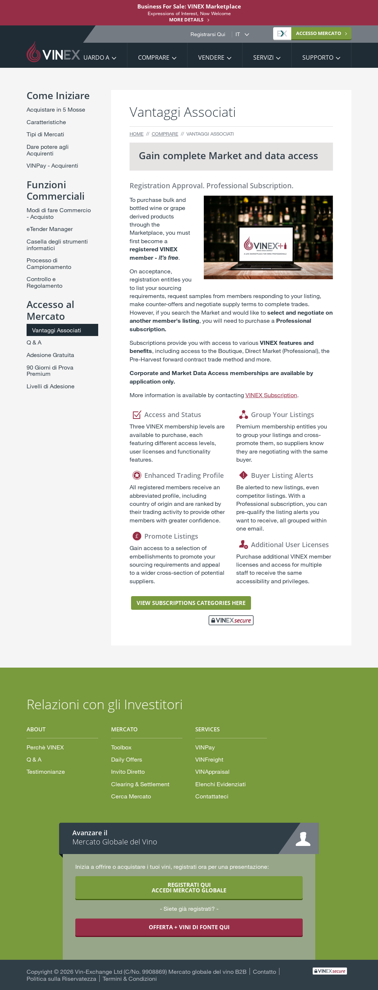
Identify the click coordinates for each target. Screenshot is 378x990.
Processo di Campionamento (49, 263)
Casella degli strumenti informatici (57, 244)
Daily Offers (126, 759)
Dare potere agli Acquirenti (48, 150)
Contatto (264, 971)
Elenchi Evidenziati (220, 783)
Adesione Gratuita (50, 354)
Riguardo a (91, 57)
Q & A (34, 342)
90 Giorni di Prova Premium (50, 370)
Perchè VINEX (45, 747)
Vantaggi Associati (56, 329)
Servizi (263, 57)
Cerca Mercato (131, 796)
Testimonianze (46, 771)
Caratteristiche (46, 121)
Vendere (211, 57)
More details (186, 19)
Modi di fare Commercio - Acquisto (59, 213)
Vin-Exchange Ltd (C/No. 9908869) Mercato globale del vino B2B (161, 971)
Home (137, 134)
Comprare (153, 57)
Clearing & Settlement (140, 783)
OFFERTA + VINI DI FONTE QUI (189, 927)
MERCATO (309, 33)
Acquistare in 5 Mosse (56, 109)
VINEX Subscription (271, 394)
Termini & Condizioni (130, 978)
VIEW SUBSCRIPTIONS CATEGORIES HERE (191, 602)
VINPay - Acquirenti (52, 165)
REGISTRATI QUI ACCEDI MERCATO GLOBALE (189, 887)
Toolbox (121, 747)
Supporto (317, 57)
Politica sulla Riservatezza (61, 978)
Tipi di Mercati (45, 133)
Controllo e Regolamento (44, 282)
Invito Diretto (128, 771)
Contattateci (211, 796)
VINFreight (209, 759)
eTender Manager (50, 228)
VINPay (205, 747)
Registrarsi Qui (207, 34)
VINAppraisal (212, 771)
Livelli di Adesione (51, 385)
